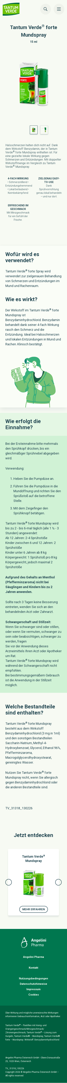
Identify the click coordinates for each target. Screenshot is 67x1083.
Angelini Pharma (33, 957)
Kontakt (33, 967)
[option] (33, 85)
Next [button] (58, 882)
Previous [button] (8, 882)
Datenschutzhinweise (33, 983)
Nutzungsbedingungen (33, 978)
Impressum (33, 989)
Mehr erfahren (33, 909)
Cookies (33, 994)
